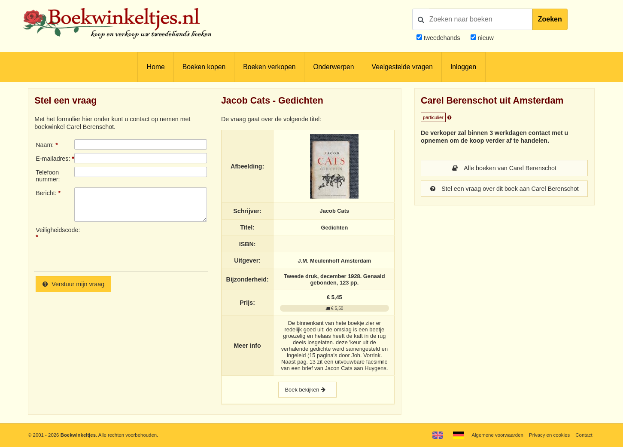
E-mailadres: (53, 158)
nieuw (485, 37)
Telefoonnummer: (48, 176)
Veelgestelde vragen (402, 66)
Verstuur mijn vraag (73, 284)
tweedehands (442, 37)
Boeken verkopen (269, 66)
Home (156, 66)
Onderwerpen (333, 66)
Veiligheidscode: (55, 230)
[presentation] (146, 245)
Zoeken (550, 19)
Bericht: (46, 193)
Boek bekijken (307, 389)
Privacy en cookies (549, 435)
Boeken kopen (203, 66)
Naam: (45, 144)
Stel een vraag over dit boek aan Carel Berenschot (504, 188)
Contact (583, 435)
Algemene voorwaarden (497, 435)
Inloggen (463, 66)
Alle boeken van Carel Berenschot (504, 168)
